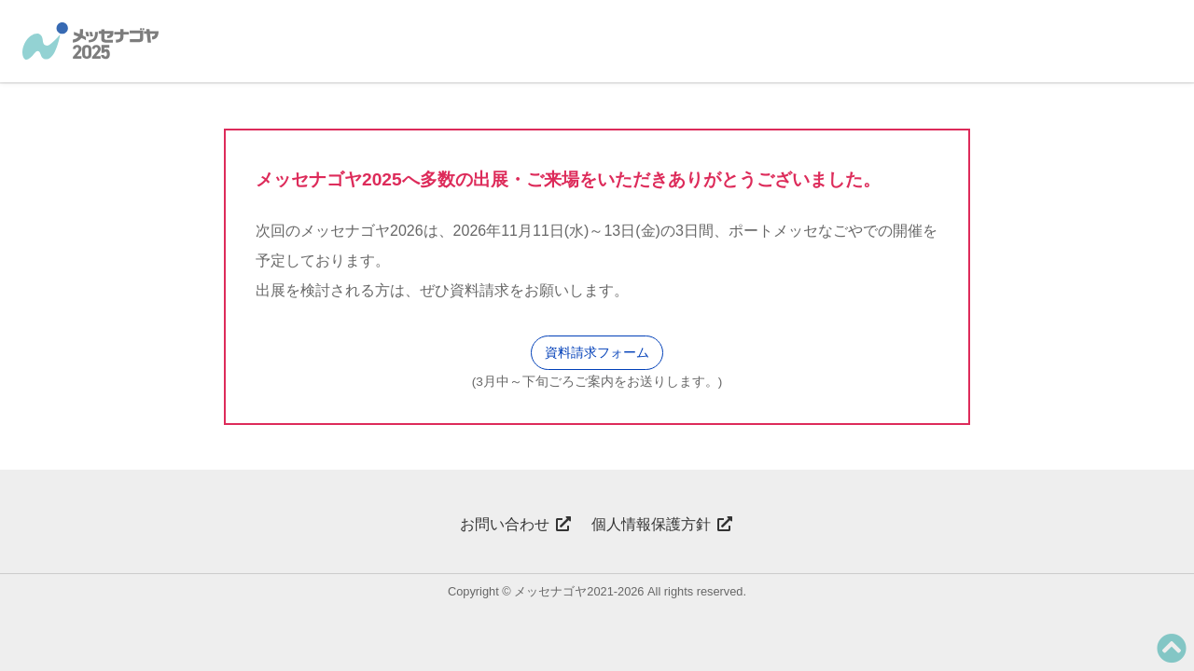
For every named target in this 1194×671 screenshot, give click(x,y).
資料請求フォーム (597, 352)
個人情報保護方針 (662, 524)
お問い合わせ (516, 524)
